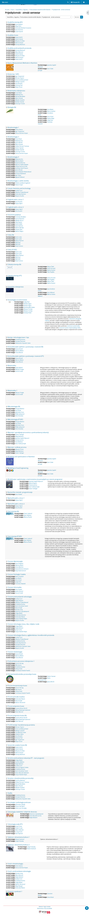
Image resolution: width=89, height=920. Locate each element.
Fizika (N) (11, 240)
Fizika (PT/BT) (12, 255)
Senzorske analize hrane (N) (17, 751)
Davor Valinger (20, 440)
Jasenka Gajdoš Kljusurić (23, 443)
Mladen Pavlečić (20, 105)
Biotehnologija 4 (13, 162)
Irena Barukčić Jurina (35, 822)
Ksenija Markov (20, 414)
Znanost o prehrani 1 (15, 898)
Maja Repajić (19, 892)
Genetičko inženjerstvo (16, 292)
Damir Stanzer (20, 153)
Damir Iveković (28, 520)
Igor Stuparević (20, 81)
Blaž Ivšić (18, 249)
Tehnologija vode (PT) (15, 830)
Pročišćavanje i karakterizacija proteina (21, 731)
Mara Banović (20, 57)
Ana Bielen (50, 114)
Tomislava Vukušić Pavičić (23, 677)
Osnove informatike (15, 594)
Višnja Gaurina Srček (22, 171)
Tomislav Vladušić (21, 590)
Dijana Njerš (19, 209)
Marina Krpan (20, 48)
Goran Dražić (19, 376)
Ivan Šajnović (19, 840)
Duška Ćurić (19, 196)
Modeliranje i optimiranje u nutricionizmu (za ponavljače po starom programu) (35, 484)
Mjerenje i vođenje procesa (17, 452)
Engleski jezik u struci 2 (16, 212)
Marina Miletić (20, 356)
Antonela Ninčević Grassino (23, 33)
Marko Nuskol (51, 275)
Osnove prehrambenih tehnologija (20, 603)
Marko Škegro (20, 236)
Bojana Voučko (20, 201)
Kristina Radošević (21, 179)
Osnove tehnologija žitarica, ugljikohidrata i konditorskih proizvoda (31, 642)
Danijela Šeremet (21, 346)
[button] (68, 7)
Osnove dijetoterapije (15, 568)
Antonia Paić (19, 90)
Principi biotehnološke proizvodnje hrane (22, 680)
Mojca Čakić (50, 272)
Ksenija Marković (20, 50)
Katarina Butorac (20, 168)
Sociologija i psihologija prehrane (19, 809)
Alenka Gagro (28, 309)
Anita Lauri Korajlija (21, 814)
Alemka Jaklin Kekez (29, 312)
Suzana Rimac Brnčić (22, 715)
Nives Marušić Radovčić (22, 779)
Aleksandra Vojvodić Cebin (23, 348)
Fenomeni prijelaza (14, 220)
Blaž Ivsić (18, 247)
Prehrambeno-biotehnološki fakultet (40, 15)
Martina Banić (20, 166)
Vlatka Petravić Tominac (22, 151)
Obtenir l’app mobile (44, 913)
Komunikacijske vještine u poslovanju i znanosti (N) (25, 352)
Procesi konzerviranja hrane (17, 692)
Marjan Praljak (20, 375)
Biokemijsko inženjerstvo (16, 96)
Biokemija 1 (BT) (13, 79)
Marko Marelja (20, 233)
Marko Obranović (21, 709)
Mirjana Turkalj (28, 314)
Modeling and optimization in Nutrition (21, 462)
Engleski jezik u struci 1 (16, 205)
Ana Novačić (19, 89)
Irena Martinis (20, 573)
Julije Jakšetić (19, 373)
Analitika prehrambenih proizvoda (20, 53)
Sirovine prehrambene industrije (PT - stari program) (26, 764)
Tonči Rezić (19, 98)
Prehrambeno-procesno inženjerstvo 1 (21, 668)
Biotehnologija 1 (13, 133)
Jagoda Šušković (20, 182)
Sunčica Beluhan (20, 787)
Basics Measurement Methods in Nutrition (23, 68)
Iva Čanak (18, 415)
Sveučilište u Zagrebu (22, 15)
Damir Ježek (19, 229)
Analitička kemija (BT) (15, 27)
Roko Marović (20, 718)
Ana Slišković (51, 298)
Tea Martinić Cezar (21, 739)
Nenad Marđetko (20, 101)
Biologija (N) (12, 112)
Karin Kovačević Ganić (22, 612)
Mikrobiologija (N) (14, 412)
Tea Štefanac (19, 447)
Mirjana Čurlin (20, 454)
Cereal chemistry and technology (19, 193)
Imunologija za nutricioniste (17, 305)
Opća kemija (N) (13, 518)
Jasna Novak (19, 175)
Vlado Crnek (19, 834)
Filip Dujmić (19, 227)
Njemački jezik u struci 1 (16, 504)
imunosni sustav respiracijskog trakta (69, 333)
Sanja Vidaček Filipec (21, 625)
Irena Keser (50, 903)
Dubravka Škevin (20, 623)
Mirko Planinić (20, 246)
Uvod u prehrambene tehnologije (19, 878)
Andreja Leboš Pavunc (22, 173)
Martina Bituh (20, 572)
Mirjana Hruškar (20, 46)
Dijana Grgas (19, 190)
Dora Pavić (50, 122)
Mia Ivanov (19, 671)
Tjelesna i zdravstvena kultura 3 (19, 851)
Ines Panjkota (20, 570)
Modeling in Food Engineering (18, 473)
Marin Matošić (20, 836)
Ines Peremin (19, 35)
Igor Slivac (19, 180)
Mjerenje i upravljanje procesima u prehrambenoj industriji (28, 438)
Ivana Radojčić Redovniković (24, 177)
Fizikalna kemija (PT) (15, 281)
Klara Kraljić (19, 614)
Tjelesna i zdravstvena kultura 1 (19, 843)
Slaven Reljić (50, 123)
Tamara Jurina (20, 445)
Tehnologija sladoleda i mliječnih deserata (22, 818)
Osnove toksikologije (15, 658)
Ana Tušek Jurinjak (21, 449)
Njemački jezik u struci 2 (16, 510)
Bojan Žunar (19, 92)
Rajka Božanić (20, 607)
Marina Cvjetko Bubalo (22, 170)
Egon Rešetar (28, 522)
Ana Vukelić (19, 501)
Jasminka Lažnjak (20, 811)
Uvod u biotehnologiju (15, 870)
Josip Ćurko (19, 636)
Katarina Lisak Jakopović (22, 618)
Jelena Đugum (33, 488)
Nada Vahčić (19, 42)
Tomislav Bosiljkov (21, 222)
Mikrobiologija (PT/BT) (15, 425)
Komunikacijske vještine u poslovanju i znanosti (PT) (26, 361)
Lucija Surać (19, 838)
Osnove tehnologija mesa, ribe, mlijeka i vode (24, 630)
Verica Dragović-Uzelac (22, 774)
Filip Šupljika (50, 277)
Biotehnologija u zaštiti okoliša (18, 186)
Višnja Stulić (19, 675)
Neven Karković (20, 846)
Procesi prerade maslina (16, 703)
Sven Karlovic (19, 231)
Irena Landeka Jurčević (22, 85)
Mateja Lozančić (20, 87)
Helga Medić (19, 619)
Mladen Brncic (20, 226)
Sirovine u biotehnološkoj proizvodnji (21, 785)
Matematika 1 (13, 396)
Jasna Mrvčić (19, 148)
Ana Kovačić (19, 207)
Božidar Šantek (20, 107)
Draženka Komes (20, 345)
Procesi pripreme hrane (16, 712)
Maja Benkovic (20, 441)
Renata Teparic (20, 83)
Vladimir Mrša (20, 741)
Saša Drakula (19, 44)
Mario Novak (19, 103)
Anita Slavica (19, 135)
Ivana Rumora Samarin (22, 575)
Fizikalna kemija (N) (14, 270)
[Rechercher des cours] (77, 22)
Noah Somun (19, 251)
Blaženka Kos (19, 100)
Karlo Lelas (19, 242)
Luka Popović (19, 37)
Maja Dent (19, 31)
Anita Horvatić (51, 273)
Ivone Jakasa (19, 29)
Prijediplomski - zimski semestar (61, 15)
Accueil (7, 15)
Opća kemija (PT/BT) (15, 543)
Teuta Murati (19, 358)
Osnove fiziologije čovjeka (17, 581)
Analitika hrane (13, 40)
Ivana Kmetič (19, 354)
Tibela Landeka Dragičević (23, 188)
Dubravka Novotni (21, 199)
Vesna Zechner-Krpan (22, 138)
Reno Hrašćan (51, 116)
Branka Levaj (19, 616)
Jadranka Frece (20, 417)
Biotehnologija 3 (13, 142)
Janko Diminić (20, 598)
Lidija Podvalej (20, 847)
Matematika (12, 371)
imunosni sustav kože (73, 331)
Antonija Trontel (20, 109)
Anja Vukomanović (21, 577)
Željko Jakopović (20, 419)
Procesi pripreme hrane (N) (17, 722)
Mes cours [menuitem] (5, 7)
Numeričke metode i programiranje (20, 499)
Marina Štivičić (28, 523)
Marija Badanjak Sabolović (23, 716)
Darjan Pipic (19, 235)
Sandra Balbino (20, 768)
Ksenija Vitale (28, 318)
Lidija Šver (50, 125)
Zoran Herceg (20, 670)
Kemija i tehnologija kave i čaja (18, 342)
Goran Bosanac (20, 224)
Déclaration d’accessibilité (44, 915)
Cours (12, 15)
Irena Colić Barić (20, 813)
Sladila (10, 799)
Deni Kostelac (20, 421)
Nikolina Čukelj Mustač (22, 197)
